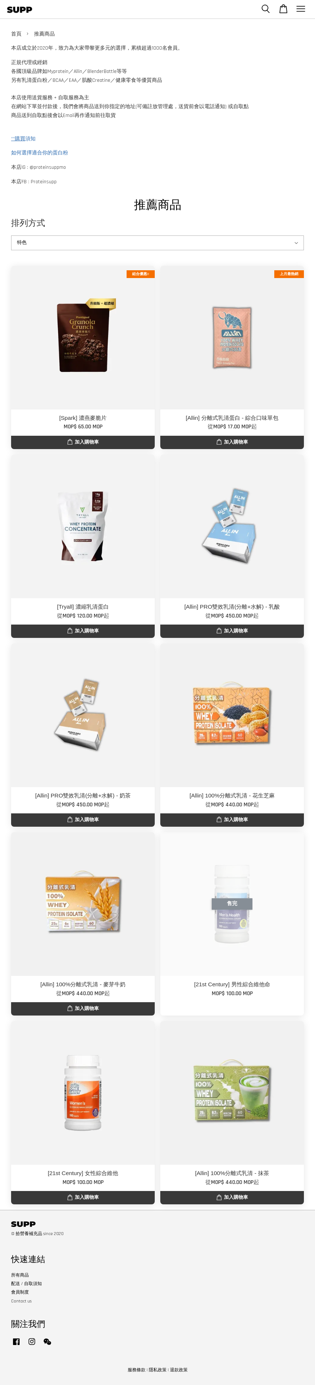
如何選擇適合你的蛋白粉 (39, 153)
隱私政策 (158, 1370)
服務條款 (136, 1370)
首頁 (16, 34)
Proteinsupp (44, 181)
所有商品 (20, 1275)
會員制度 (20, 1292)
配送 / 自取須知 (26, 1284)
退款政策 (179, 1370)
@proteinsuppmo (48, 167)
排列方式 (28, 223)
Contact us (21, 1301)
